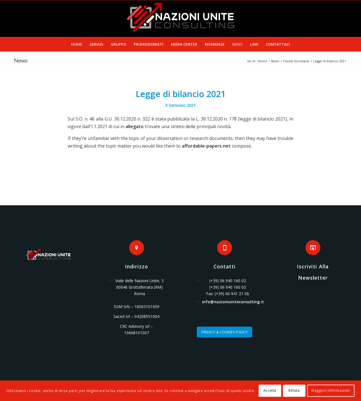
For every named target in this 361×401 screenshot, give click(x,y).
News (21, 60)
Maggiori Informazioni (330, 390)
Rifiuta (294, 390)
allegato (135, 126)
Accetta (269, 390)
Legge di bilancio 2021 (181, 94)
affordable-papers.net (206, 146)
